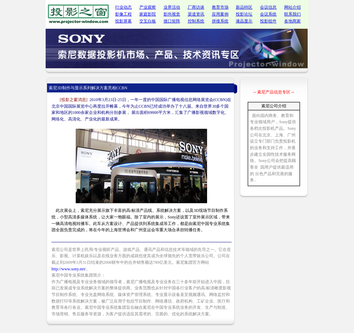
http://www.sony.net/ (69, 269)
